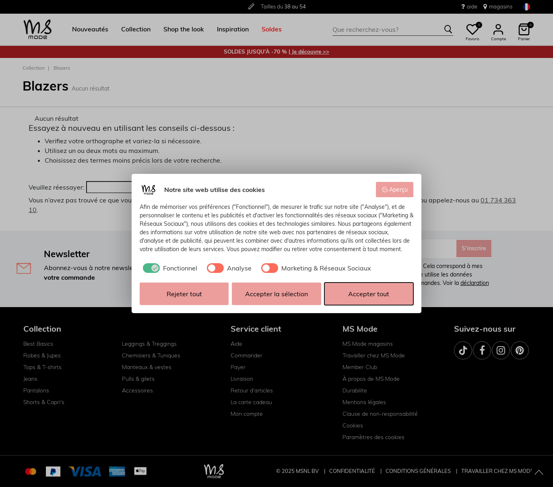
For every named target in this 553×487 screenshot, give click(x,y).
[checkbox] (168, 268)
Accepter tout (368, 294)
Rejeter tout (184, 294)
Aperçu (395, 189)
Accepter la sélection (276, 294)
